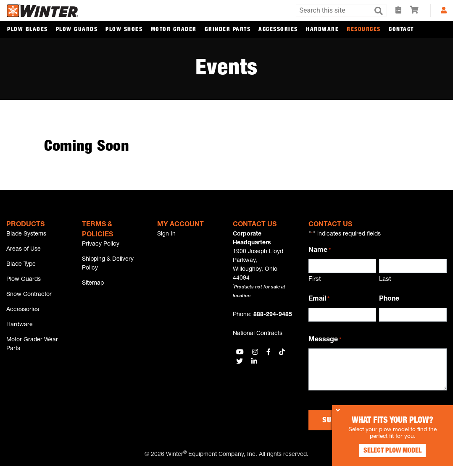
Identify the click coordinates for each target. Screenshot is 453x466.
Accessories (278, 30)
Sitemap (93, 284)
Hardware (322, 30)
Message (324, 340)
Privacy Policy (100, 244)
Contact (401, 30)
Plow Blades (27, 30)
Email (318, 300)
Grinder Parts (228, 30)
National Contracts (257, 334)
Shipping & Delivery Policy (108, 264)
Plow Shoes (123, 30)
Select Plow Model (390, 449)
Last (385, 279)
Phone (389, 299)
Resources (364, 30)
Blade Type (21, 265)
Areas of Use (23, 250)
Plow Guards (77, 30)
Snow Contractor (29, 296)
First (314, 279)
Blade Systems (26, 234)
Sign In (166, 234)
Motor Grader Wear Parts (32, 347)
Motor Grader (174, 30)
